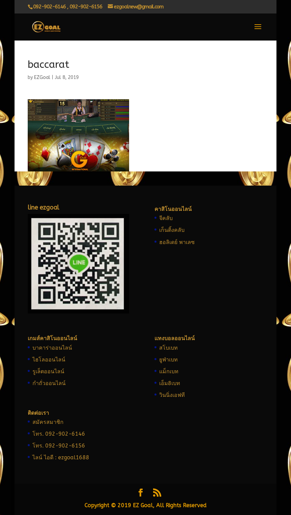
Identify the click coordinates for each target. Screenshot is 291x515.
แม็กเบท (168, 371)
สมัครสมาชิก (48, 422)
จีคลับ (166, 218)
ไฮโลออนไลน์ (48, 359)
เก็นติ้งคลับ (172, 230)
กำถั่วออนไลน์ (49, 383)
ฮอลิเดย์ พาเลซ (177, 242)
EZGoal (42, 77)
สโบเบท (168, 348)
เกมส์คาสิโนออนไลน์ (52, 338)
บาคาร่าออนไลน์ (52, 348)
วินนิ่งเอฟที (172, 395)
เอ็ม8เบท (169, 383)
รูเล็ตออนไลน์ (48, 371)
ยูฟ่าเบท (168, 359)
